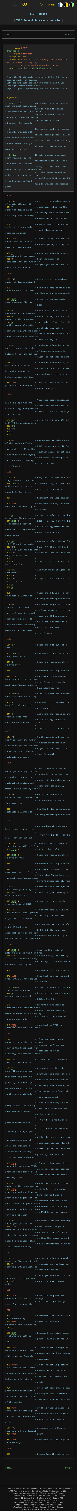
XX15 (13, 480)
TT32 (13, 1056)
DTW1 (67, 34)
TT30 (13, 238)
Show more (12, 50)
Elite (46, 5)
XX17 (13, 299)
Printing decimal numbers (36, 68)
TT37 (13, 906)
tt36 (13, 673)
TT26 (13, 1292)
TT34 (13, 1186)
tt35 (13, 500)
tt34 (13, 1223)
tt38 (13, 973)
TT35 (13, 1436)
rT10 (13, 1344)
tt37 (13, 866)
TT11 (9, 34)
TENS (13, 846)
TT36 (13, 382)
